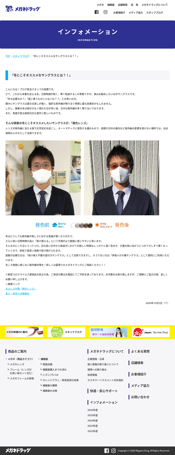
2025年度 (93, 415)
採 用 (134, 4)
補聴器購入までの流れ (55, 369)
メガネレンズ (17, 364)
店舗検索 (122, 4)
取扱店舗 (47, 364)
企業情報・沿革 (96, 359)
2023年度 (93, 425)
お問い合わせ (140, 397)
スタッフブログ (154, 12)
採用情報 (92, 374)
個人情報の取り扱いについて (103, 364)
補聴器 (111, 4)
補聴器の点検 (50, 390)
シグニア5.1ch (50, 374)
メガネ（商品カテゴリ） (21, 359)
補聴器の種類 (50, 385)
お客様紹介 (119, 12)
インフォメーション (104, 402)
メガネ (100, 4)
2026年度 (93, 410)
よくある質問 (140, 351)
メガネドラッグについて (155, 4)
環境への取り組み (97, 369)
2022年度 (93, 431)
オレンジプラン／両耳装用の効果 (61, 380)
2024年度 (93, 420)
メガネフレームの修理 (22, 378)
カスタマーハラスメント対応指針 (105, 380)
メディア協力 (136, 12)
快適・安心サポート (104, 391)
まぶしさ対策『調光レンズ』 (21, 288)
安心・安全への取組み (17, 293)
